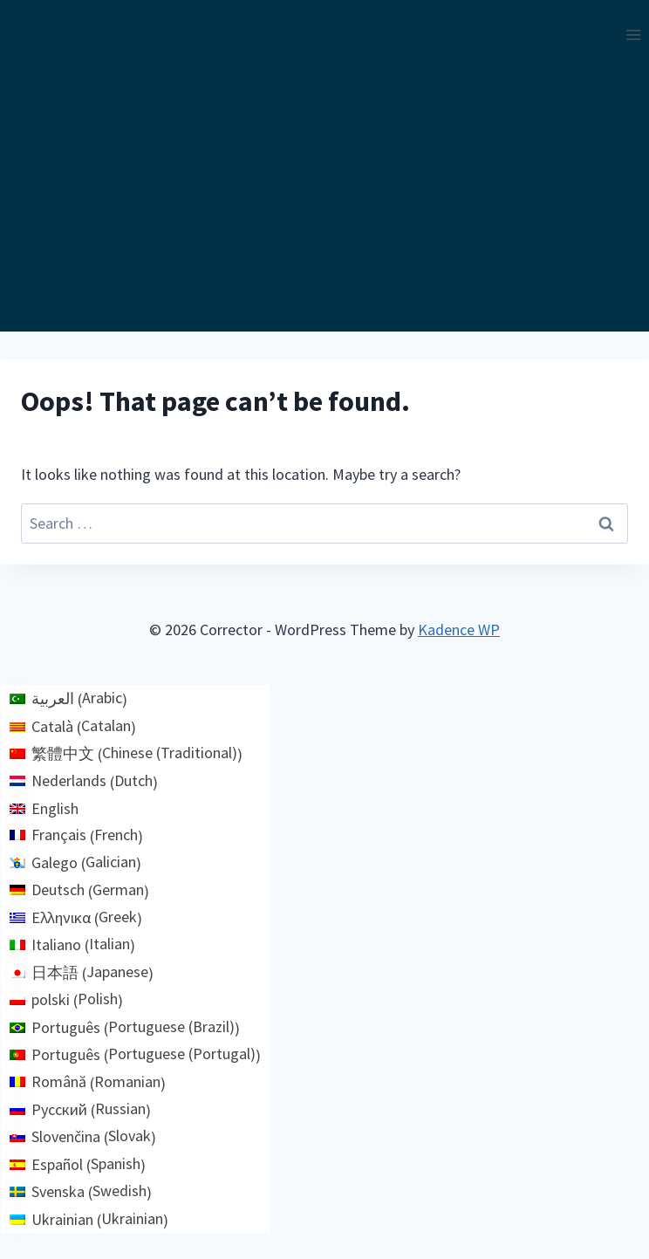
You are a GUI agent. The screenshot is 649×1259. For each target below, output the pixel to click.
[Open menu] (633, 34)
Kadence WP (459, 629)
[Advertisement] (324, 201)
